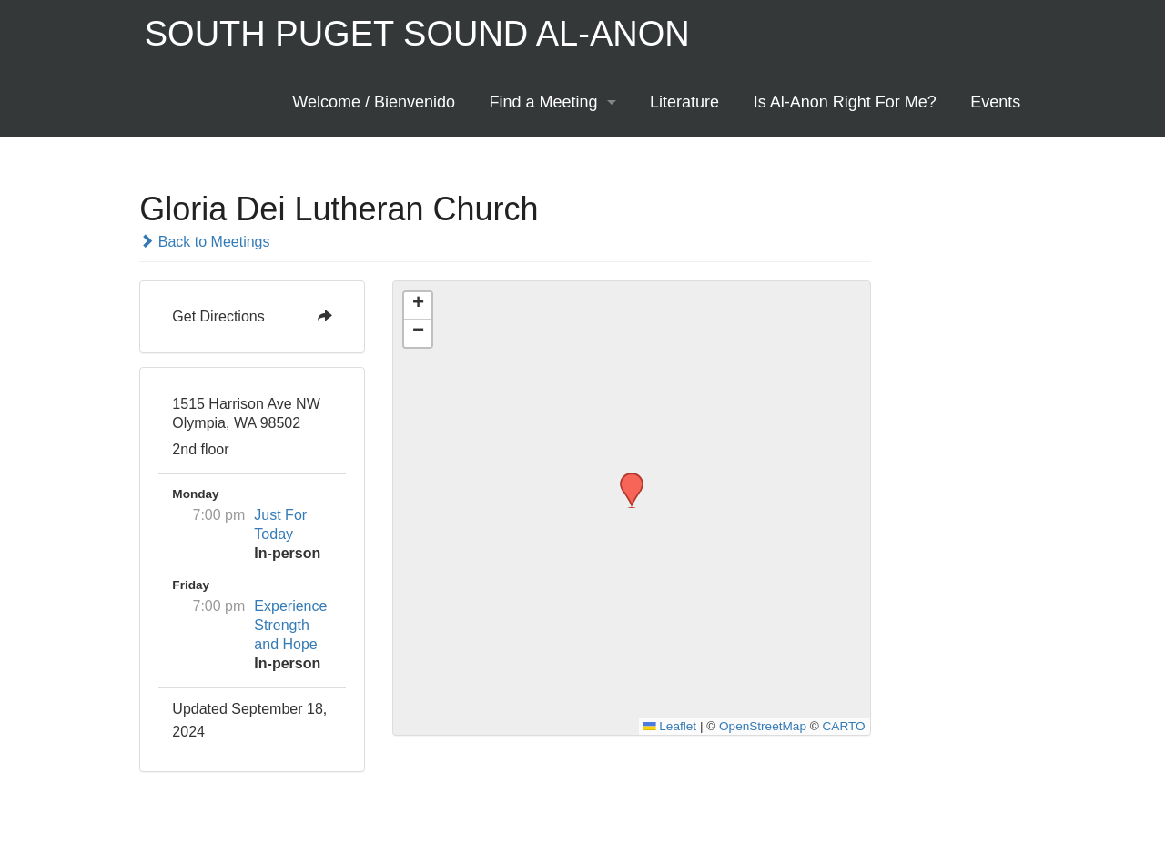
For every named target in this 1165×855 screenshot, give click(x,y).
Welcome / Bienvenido (373, 102)
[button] (625, 478)
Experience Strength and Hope (290, 625)
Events (995, 102)
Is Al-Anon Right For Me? (845, 102)
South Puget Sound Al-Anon (417, 34)
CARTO (844, 726)
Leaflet (669, 726)
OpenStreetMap (762, 726)
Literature (684, 102)
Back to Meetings (204, 241)
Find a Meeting (544, 102)
